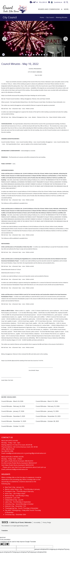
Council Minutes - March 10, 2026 (47, 401)
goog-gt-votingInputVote (39, 552)
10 (47, 54)
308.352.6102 (29, 465)
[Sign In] (64, 2)
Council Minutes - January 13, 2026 (47, 411)
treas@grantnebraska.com (14, 453)
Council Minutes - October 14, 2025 (12, 426)
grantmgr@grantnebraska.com (35, 453)
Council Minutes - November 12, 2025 (13, 421)
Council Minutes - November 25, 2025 (48, 416)
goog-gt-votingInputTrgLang (60, 549)
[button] (61, 9)
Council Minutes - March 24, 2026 (12, 401)
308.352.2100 (10, 449)
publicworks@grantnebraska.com (17, 469)
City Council (50, 17)
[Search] (67, 2)
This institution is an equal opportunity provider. (14, 526)
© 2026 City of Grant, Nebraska (20, 522)
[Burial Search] (52, 2)
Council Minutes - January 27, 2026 (12, 411)
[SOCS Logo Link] (4, 522)
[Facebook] (49, 2)
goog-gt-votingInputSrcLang (43, 549)
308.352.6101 (29, 461)
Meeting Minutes (61, 17)
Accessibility (37, 522)
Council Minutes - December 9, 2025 (13, 416)
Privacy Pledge (47, 522)
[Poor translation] (6, 544)
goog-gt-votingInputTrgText (23, 552)
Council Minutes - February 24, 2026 (13, 406)
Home (42, 17)
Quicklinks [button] (58, 2)
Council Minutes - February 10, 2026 (47, 406)
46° (33, 2)
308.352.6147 (32, 463)
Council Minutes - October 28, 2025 (47, 421)
